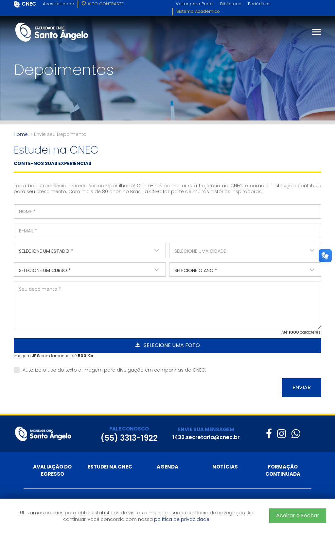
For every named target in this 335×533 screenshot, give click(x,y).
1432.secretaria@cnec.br (206, 437)
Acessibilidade (58, 4)
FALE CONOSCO (129, 428)
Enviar (301, 387)
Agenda (167, 466)
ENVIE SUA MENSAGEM (206, 429)
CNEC (29, 4)
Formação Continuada (282, 470)
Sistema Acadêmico (198, 11)
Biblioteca (230, 4)
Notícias (225, 466)
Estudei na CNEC (110, 466)
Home (21, 134)
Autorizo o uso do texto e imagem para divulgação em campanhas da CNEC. (110, 370)
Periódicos (259, 4)
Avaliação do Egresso (52, 470)
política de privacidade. (182, 519)
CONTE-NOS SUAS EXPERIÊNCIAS (52, 163)
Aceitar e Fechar (297, 515)
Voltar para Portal (195, 4)
